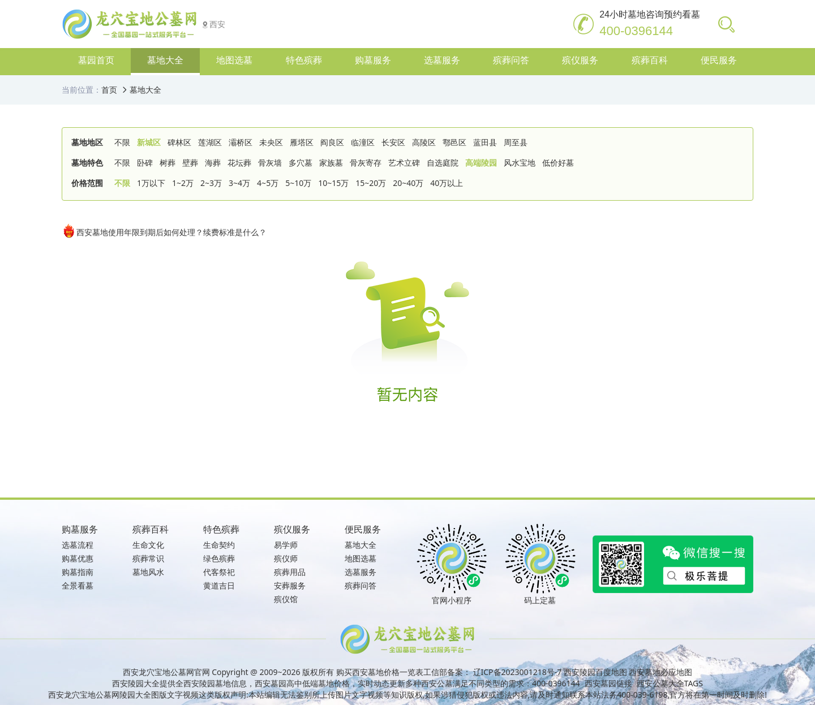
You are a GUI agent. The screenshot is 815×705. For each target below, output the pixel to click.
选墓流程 (77, 544)
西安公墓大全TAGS (670, 683)
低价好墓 (558, 162)
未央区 (271, 142)
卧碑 (145, 162)
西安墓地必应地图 (660, 672)
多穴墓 (300, 162)
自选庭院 (442, 162)
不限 (122, 142)
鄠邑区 (454, 142)
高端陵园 (481, 162)
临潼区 (363, 142)
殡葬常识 (148, 558)
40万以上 (446, 183)
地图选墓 (360, 558)
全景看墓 (77, 585)
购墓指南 (77, 571)
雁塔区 (302, 142)
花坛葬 (239, 162)
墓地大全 (145, 89)
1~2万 (183, 183)
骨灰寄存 (365, 162)
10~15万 (333, 183)
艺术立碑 (404, 162)
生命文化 (148, 544)
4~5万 (267, 183)
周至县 (515, 142)
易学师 (286, 544)
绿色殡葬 (219, 558)
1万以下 (151, 183)
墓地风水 (148, 571)
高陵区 (424, 142)
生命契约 (219, 544)
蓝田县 (485, 142)
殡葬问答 (360, 585)
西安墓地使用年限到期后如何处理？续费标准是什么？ (164, 230)
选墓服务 (360, 571)
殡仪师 (286, 558)
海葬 (213, 162)
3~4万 (239, 183)
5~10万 (298, 183)
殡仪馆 (286, 599)
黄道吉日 (219, 585)
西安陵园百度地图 (595, 672)
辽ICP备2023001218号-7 (517, 672)
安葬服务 (290, 585)
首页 (109, 89)
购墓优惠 (77, 558)
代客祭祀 (219, 571)
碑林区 (179, 142)
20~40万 (408, 183)
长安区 (393, 142)
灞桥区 (240, 142)
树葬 (167, 162)
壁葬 (190, 162)
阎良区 (332, 142)
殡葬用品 (290, 571)
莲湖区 (210, 142)
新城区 (149, 142)
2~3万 (211, 183)
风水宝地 (519, 162)
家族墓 (331, 162)
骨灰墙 (270, 162)
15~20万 (370, 183)
